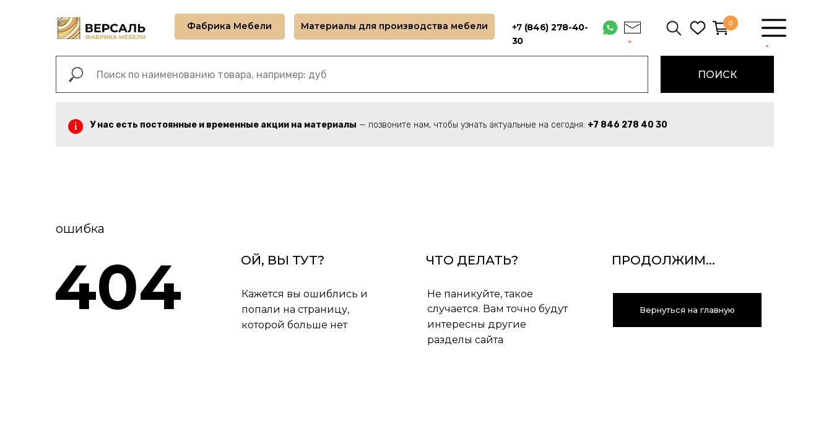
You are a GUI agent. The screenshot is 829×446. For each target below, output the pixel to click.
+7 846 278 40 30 (627, 125)
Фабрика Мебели (229, 26)
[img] (697, 28)
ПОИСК (717, 75)
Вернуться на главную (687, 310)
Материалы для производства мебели (394, 26)
